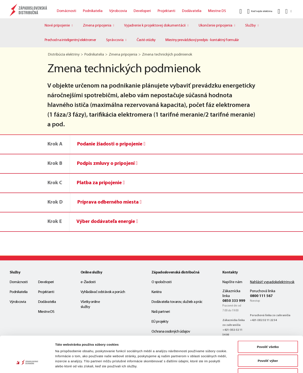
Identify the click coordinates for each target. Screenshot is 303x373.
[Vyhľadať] (240, 11)
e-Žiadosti (88, 282)
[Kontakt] (279, 11)
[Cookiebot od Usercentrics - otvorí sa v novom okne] (27, 365)
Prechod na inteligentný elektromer (70, 40)
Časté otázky (146, 40)
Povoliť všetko (268, 318)
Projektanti (166, 11)
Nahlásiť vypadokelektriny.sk (272, 282)
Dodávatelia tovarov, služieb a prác (177, 302)
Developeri (142, 11)
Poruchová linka (262, 291)
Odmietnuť (268, 345)
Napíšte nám (232, 282)
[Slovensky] (288, 11)
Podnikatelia (92, 11)
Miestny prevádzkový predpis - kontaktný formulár (202, 40)
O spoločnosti (161, 282)
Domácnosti (66, 11)
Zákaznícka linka (231, 293)
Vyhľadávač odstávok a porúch (103, 292)
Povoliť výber (268, 331)
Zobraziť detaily (220, 364)
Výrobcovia (118, 11)
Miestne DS (217, 11)
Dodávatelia (191, 11)
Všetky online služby (90, 304)
